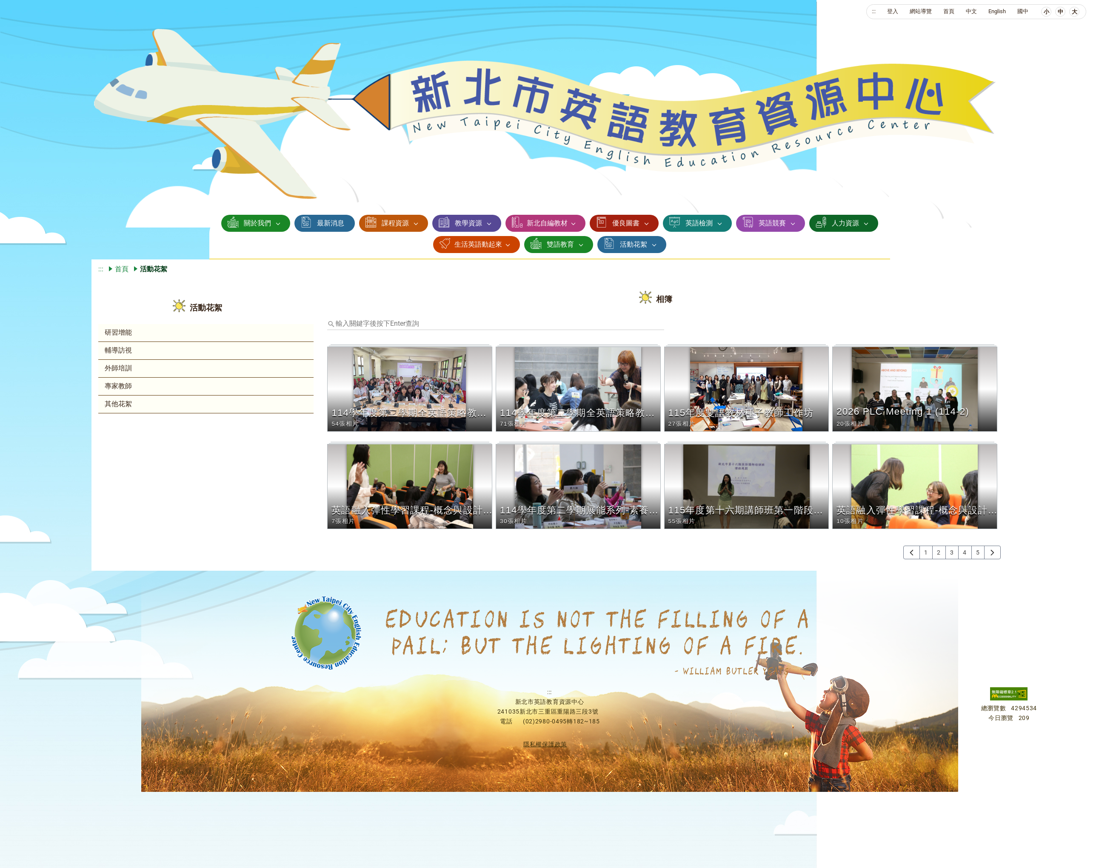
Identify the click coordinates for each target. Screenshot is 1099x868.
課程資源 (395, 223)
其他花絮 (118, 404)
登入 (892, 11)
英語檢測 (699, 223)
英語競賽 (772, 223)
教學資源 (468, 223)
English (997, 11)
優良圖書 (625, 223)
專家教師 (118, 386)
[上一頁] (911, 552)
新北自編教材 (547, 223)
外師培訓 (118, 368)
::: (874, 11)
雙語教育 (560, 244)
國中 (1022, 11)
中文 (971, 11)
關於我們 (257, 223)
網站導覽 (921, 11)
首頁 (948, 11)
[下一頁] (992, 552)
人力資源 (845, 223)
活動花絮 (633, 244)
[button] (411, 389)
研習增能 (118, 332)
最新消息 (330, 223)
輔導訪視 (118, 350)
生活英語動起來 (478, 244)
